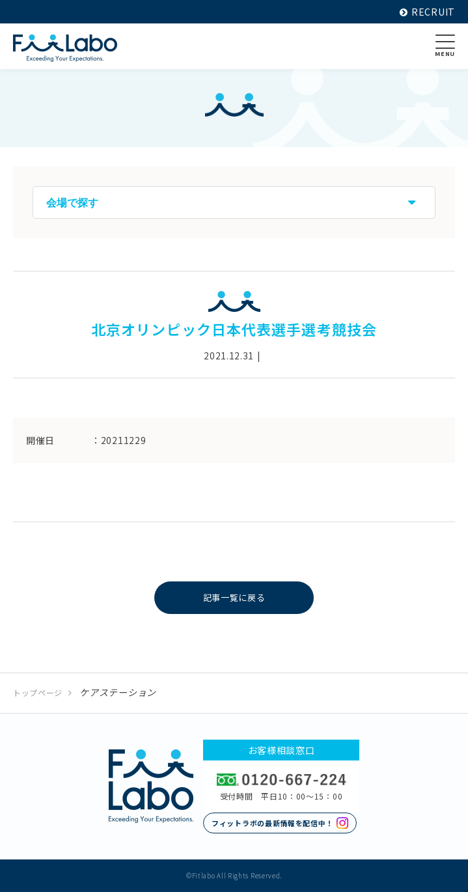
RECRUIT (427, 11)
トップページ (37, 692)
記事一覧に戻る (234, 597)
